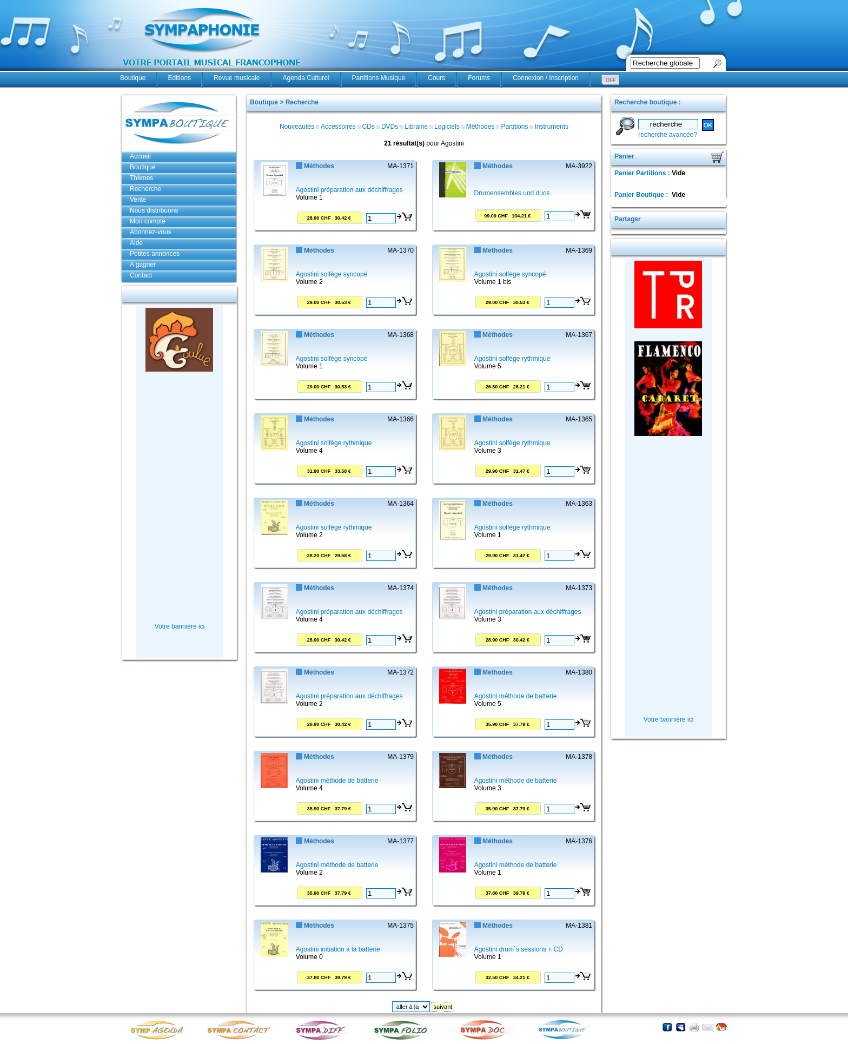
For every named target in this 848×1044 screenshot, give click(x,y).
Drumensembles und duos (512, 193)
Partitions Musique (379, 78)
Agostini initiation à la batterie (338, 949)
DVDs (389, 126)
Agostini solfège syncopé (332, 274)
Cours (436, 78)
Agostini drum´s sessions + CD (518, 949)
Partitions (514, 126)
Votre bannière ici (180, 626)
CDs (368, 126)
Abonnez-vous (150, 232)
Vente (138, 199)
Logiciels (447, 126)
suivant (443, 1006)
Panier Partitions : (643, 173)
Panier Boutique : (642, 195)
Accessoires (338, 126)
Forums (479, 78)
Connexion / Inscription (546, 78)
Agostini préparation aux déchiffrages (349, 190)
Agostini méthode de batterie (515, 696)
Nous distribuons (154, 210)
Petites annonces (155, 253)
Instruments (551, 126)
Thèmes (141, 178)
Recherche (145, 189)
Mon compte (147, 221)
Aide (136, 243)
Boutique (132, 78)
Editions (179, 78)
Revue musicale (237, 78)
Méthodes (480, 126)
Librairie (416, 126)
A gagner (143, 264)
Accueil (140, 156)
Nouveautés (297, 126)
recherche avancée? (667, 134)
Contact (141, 275)
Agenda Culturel (305, 78)
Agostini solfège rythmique (512, 358)
